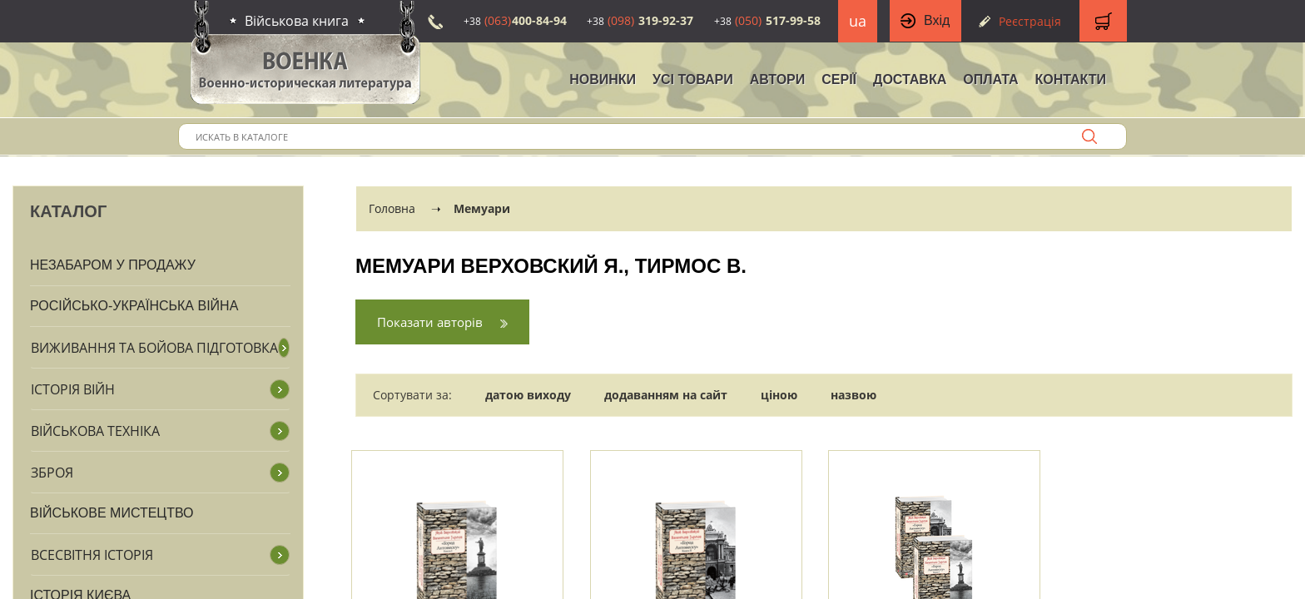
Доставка (909, 79)
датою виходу (528, 395)
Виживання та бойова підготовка (154, 348)
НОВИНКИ (602, 79)
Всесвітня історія (92, 555)
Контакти (1070, 79)
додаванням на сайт (665, 395)
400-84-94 (515, 20)
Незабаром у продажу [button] (113, 265)
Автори (778, 79)
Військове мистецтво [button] (112, 513)
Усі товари (692, 79)
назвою (853, 395)
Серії (838, 79)
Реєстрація (1030, 21)
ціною (779, 395)
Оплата (990, 79)
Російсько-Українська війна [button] (134, 306)
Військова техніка (95, 431)
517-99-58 (767, 20)
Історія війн (73, 389)
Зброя (52, 472)
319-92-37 (640, 20)
